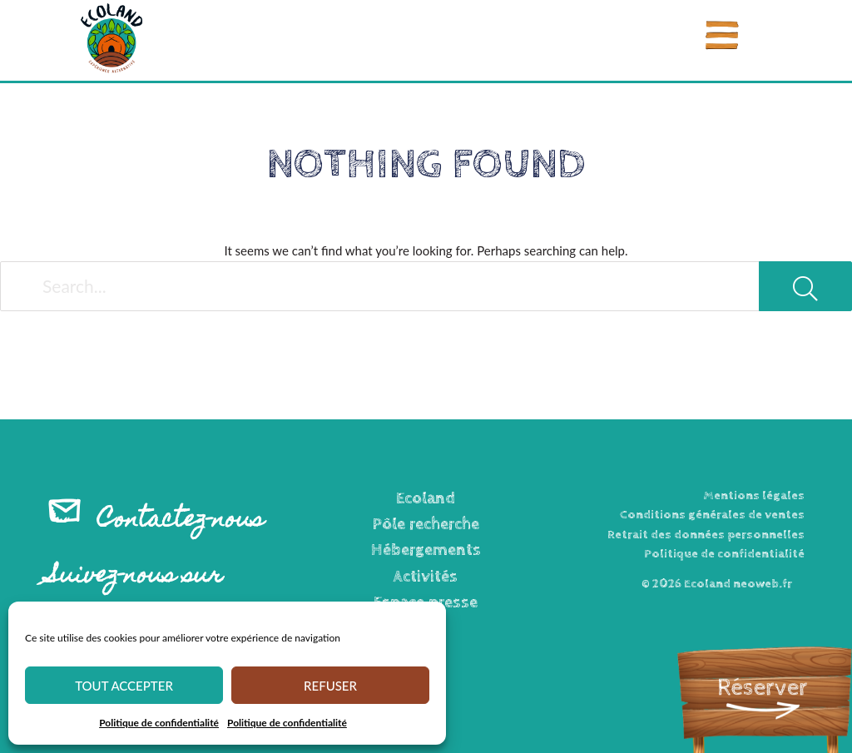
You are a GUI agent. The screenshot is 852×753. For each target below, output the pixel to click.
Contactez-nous (180, 521)
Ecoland (425, 498)
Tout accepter (124, 685)
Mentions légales (754, 495)
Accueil (54, 100)
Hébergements (426, 550)
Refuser (330, 685)
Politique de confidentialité (159, 722)
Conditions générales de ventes (712, 515)
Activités (426, 577)
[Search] (805, 286)
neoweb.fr (762, 584)
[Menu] (722, 35)
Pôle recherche (426, 524)
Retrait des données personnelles (706, 535)
